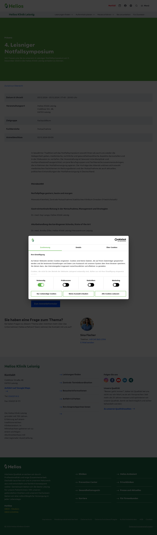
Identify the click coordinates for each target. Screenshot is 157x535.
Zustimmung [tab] (45, 247)
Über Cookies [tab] (111, 247)
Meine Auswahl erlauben (78, 294)
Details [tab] (78, 247)
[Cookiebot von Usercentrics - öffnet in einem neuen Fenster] (116, 240)
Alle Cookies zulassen (110, 294)
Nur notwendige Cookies (46, 294)
